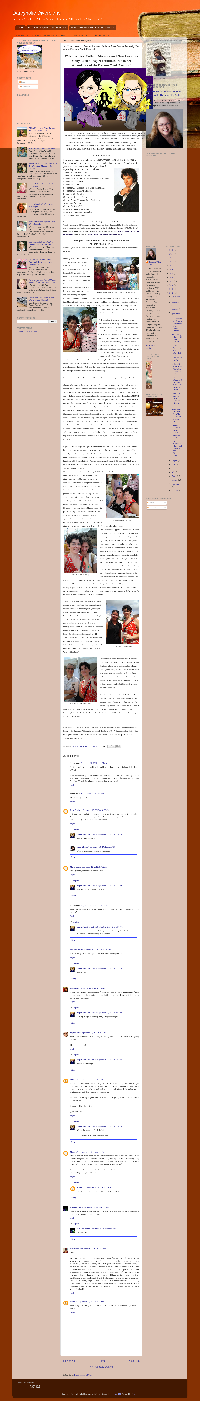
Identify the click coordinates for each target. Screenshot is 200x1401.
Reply (72, 785)
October (175, 309)
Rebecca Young (76, 1207)
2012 (171, 293)
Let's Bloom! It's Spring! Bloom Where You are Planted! (42, 299)
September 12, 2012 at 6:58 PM (109, 834)
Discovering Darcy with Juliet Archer (176, 338)
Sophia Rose (75, 1032)
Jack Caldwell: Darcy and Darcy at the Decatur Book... (176, 448)
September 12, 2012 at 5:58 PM (91, 1079)
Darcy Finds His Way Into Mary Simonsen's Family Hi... (176, 415)
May (174, 472)
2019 (171, 273)
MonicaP (74, 1079)
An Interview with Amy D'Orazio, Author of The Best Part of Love (42, 281)
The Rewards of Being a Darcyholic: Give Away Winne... (176, 325)
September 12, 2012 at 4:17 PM (94, 1032)
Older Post (134, 1360)
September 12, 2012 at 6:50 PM (109, 1126)
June (174, 468)
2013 (171, 289)
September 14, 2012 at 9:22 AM (98, 1187)
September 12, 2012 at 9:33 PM (96, 1207)
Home (20, 27)
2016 (171, 285)
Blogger (135, 1394)
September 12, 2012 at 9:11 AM (93, 793)
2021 (171, 265)
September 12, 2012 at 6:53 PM (109, 1060)
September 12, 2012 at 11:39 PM (93, 1249)
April (174, 476)
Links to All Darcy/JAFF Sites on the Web (47, 27)
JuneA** (80, 1187)
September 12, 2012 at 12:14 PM (93, 988)
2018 (171, 277)
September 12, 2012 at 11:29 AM (97, 950)
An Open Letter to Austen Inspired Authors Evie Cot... (176, 431)
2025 (171, 250)
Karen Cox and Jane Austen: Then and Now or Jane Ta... (176, 399)
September (176, 313)
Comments (24, 87)
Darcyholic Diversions (36, 13)
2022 (171, 262)
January (175, 490)
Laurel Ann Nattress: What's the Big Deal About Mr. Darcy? (41, 243)
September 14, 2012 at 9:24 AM (91, 1301)
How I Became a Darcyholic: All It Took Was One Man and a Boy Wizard (43, 166)
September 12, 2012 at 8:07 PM (91, 1152)
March (175, 480)
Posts (22, 82)
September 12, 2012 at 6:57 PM (109, 885)
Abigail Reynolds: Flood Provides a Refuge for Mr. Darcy (42, 129)
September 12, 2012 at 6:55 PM (109, 968)
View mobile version (101, 1366)
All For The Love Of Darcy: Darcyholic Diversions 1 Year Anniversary (40, 262)
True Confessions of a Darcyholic (42, 148)
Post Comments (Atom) (83, 1375)
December (176, 296)
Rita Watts (74, 1249)
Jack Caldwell (76, 810)
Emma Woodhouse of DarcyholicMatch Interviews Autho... (176, 353)
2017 (171, 281)
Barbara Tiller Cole (80, 746)
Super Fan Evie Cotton (87, 834)
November (176, 303)
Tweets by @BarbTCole (27, 331)
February (175, 484)
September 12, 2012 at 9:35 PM (103, 1229)
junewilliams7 (83, 847)
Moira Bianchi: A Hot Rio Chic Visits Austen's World (176, 383)
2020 (171, 269)
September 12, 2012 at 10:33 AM (94, 905)
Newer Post (69, 1360)
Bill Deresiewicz (77, 950)
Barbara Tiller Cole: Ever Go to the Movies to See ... (176, 369)
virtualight (74, 988)
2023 (171, 258)
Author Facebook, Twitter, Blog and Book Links (92, 27)
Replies (76, 829)
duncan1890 (116, 1394)
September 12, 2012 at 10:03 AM (96, 810)
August (175, 460)
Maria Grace (75, 867)
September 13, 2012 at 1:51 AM (102, 847)
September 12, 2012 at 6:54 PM (109, 1012)
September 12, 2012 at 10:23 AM (95, 867)
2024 (171, 254)
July (174, 464)
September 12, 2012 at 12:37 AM (94, 763)
